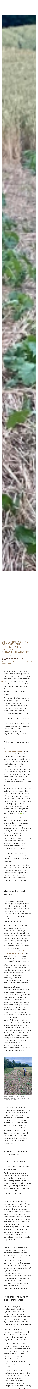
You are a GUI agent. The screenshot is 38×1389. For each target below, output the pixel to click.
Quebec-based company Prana (18, 952)
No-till (29, 662)
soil (9, 664)
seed (4, 664)
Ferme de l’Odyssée (13, 751)
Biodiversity (6, 662)
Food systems (19, 662)
